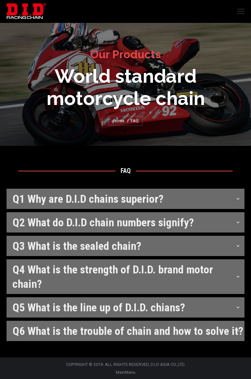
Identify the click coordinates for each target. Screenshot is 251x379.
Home (118, 120)
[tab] (125, 199)
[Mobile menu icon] (240, 11)
